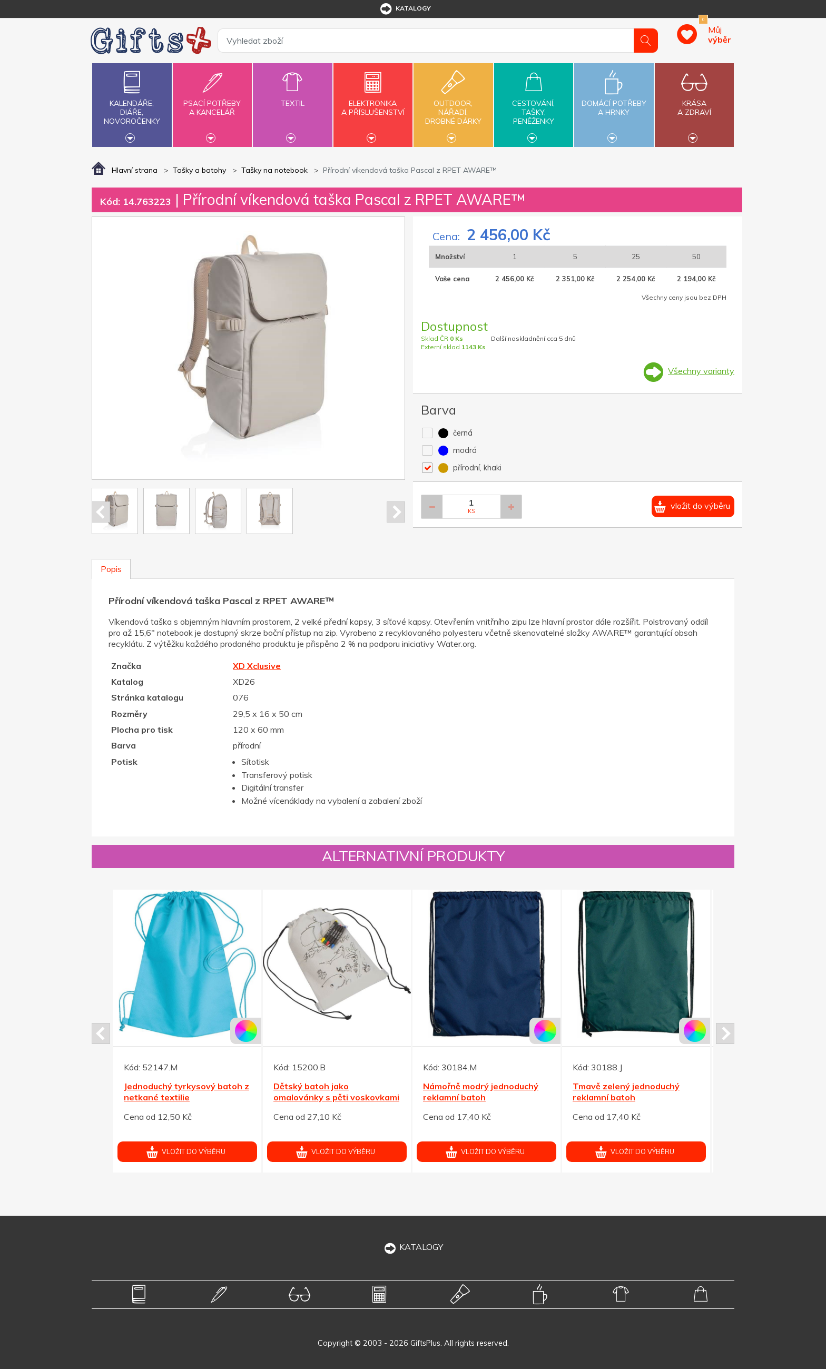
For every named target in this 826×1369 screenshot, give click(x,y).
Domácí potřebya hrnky (613, 101)
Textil (292, 97)
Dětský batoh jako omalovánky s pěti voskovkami (336, 1091)
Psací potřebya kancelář (212, 101)
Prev (101, 512)
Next (396, 512)
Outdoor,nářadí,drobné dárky (453, 103)
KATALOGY (413, 1247)
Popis (111, 569)
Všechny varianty (701, 371)
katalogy (405, 9)
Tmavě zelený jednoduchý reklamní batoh (626, 1091)
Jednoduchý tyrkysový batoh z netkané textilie (186, 1091)
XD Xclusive (257, 666)
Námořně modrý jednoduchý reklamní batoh (480, 1091)
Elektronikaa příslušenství (373, 101)
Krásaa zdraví (694, 101)
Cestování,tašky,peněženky (533, 103)
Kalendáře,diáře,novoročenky (131, 103)
